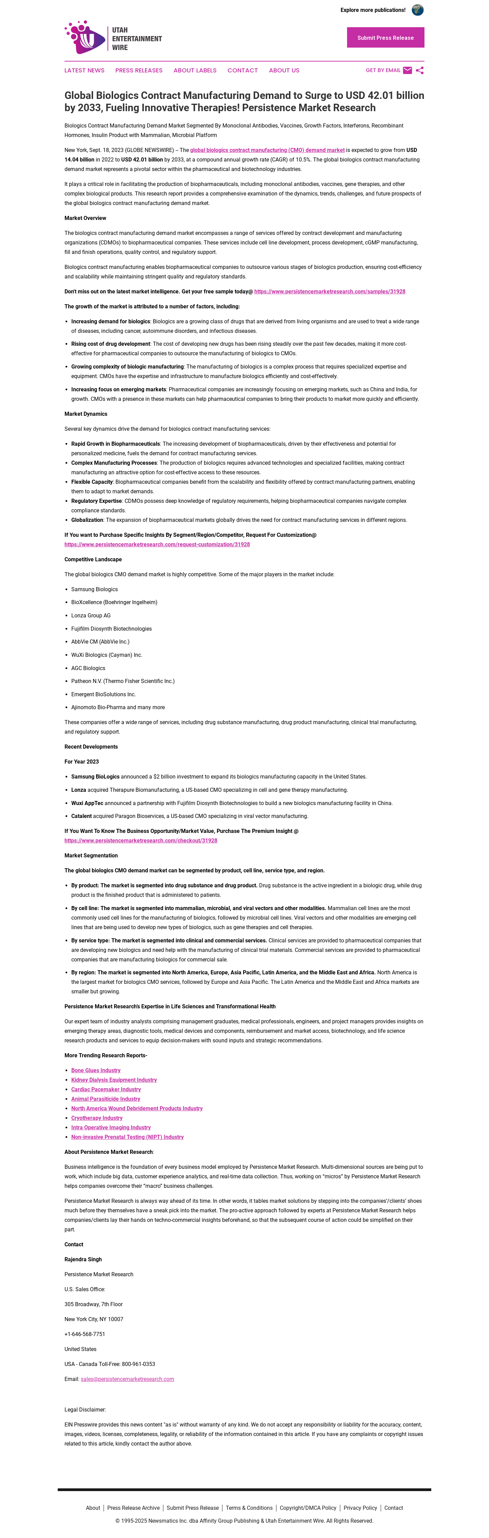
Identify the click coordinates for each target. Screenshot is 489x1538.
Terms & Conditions (249, 1508)
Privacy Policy (360, 1508)
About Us (284, 70)
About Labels (195, 70)
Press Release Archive (133, 1508)
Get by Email (389, 70)
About (93, 1508)
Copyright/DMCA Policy (308, 1508)
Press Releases (139, 70)
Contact (243, 70)
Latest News (85, 70)
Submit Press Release (193, 1508)
